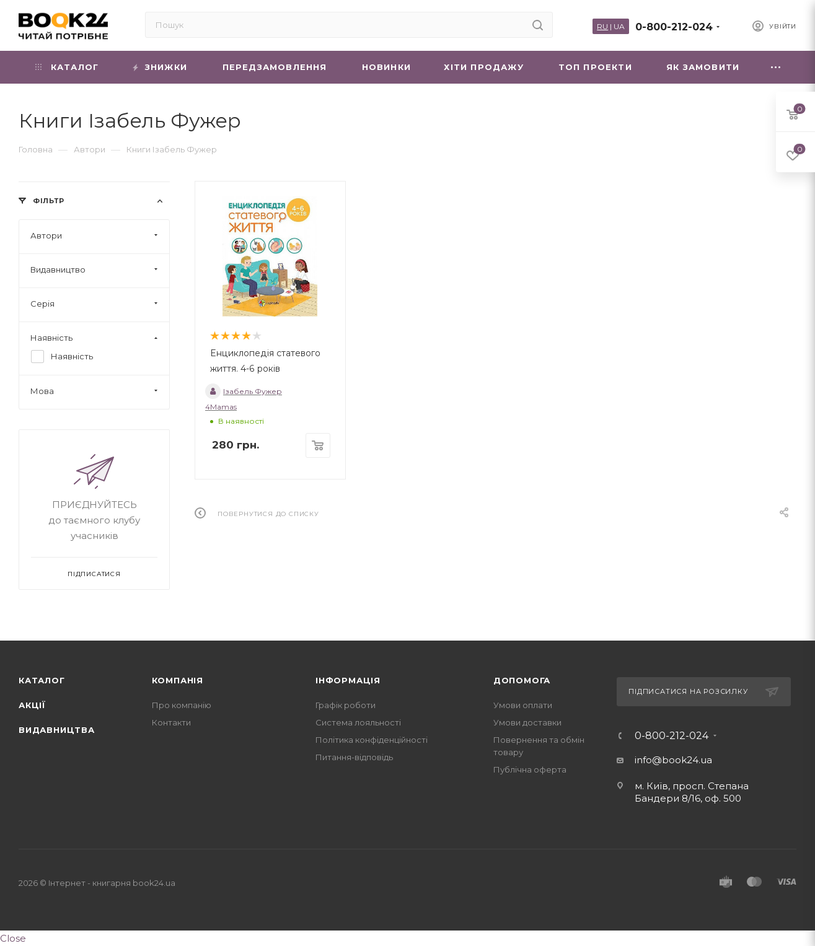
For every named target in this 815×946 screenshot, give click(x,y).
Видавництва (57, 730)
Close (13, 938)
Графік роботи (345, 705)
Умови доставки (527, 722)
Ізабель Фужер (243, 391)
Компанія (177, 680)
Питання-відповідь (354, 757)
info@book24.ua (673, 760)
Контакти (171, 722)
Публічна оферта (529, 769)
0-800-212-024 (674, 27)
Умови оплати (522, 705)
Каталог (42, 680)
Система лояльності (358, 722)
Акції (32, 705)
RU (602, 26)
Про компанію (181, 705)
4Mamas (221, 406)
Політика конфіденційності (371, 740)
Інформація (348, 680)
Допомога (521, 680)
